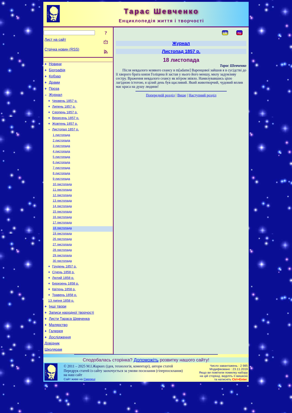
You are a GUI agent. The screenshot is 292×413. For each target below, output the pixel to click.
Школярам (53, 379)
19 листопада (62, 250)
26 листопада (62, 256)
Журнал (55, 99)
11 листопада (62, 203)
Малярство (58, 351)
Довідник (52, 372)
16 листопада (62, 232)
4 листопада (61, 161)
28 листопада (62, 268)
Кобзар (55, 78)
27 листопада (62, 262)
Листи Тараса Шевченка (69, 345)
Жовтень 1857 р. (65, 131)
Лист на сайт (55, 40)
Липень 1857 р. (64, 112)
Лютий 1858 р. (63, 299)
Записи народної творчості (71, 338)
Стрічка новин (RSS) (61, 49)
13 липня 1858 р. (61, 324)
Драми (54, 85)
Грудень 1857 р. (64, 286)
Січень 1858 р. (63, 292)
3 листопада (61, 155)
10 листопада (62, 197)
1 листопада (61, 143)
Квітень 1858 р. (64, 312)
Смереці (89, 408)
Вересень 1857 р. (65, 125)
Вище (181, 95)
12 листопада (62, 208)
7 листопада (61, 179)
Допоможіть (146, 389)
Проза (54, 92)
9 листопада (61, 191)
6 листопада (61, 173)
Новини (55, 65)
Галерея (56, 358)
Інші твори (57, 331)
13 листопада (62, 214)
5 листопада (61, 167)
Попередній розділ (160, 95)
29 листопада (62, 274)
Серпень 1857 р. (65, 118)
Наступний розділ (202, 95)
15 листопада (62, 226)
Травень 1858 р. (64, 318)
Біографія (57, 71)
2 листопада (61, 149)
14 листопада (62, 220)
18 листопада (62, 244)
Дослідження (60, 365)
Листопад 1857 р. (65, 137)
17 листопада (62, 238)
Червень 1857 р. (65, 105)
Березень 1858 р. (65, 305)
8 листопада (61, 185)
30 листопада (62, 280)
